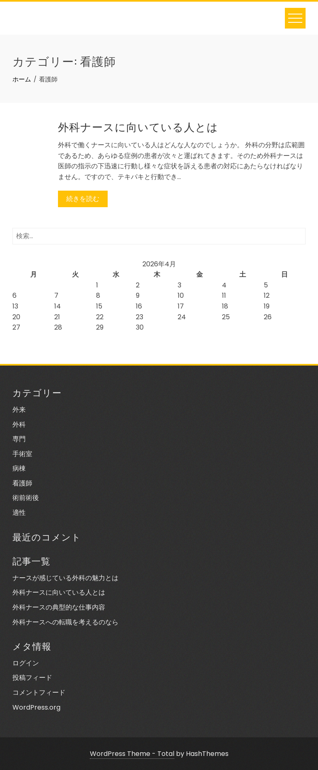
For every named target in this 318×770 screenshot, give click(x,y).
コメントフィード (38, 692)
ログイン (25, 663)
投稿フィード (32, 677)
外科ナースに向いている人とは (138, 126)
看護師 (22, 483)
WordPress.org (36, 707)
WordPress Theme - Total (132, 753)
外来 (19, 409)
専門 (19, 439)
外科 (19, 424)
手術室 (22, 454)
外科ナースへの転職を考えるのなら (65, 622)
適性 (19, 512)
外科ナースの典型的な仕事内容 (58, 607)
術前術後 (25, 497)
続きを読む (82, 198)
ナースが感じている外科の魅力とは (65, 578)
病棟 (19, 468)
